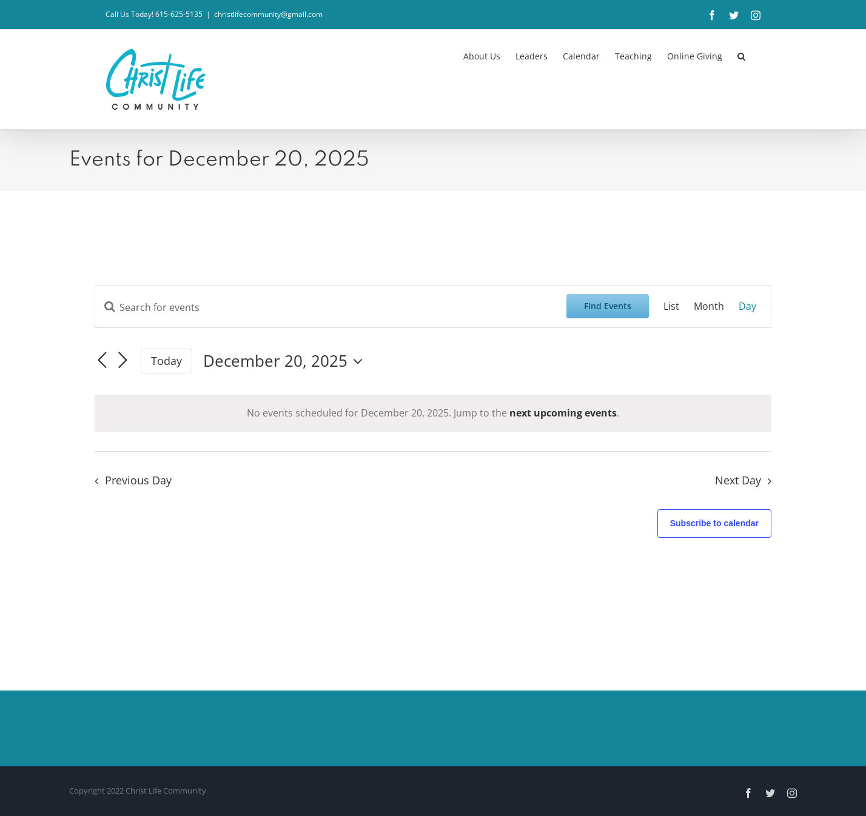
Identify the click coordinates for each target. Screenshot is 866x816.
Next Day (738, 480)
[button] (741, 55)
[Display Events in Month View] (709, 306)
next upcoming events (563, 413)
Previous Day (138, 480)
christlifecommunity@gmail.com (268, 14)
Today (166, 360)
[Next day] (122, 360)
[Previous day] (102, 360)
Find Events (607, 306)
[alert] (433, 413)
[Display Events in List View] (671, 306)
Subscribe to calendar (714, 523)
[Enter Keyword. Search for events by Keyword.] (330, 307)
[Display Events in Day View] (747, 306)
